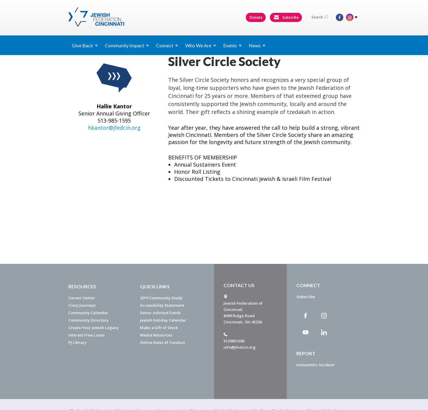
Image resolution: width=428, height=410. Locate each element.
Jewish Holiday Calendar (163, 320)
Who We (200, 45)
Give (85, 45)
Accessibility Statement (162, 305)
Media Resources (156, 335)
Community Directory (88, 320)
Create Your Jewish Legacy (93, 327)
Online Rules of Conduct (162, 342)
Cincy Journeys (82, 305)
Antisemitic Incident (315, 364)
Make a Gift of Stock (159, 327)
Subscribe (286, 17)
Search (319, 17)
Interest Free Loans (86, 335)
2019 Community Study (161, 298)
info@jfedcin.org (240, 347)
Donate (256, 17)
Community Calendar (88, 312)
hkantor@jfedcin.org (114, 201)
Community (127, 45)
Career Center (81, 298)
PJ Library (77, 342)
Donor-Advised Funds (160, 312)
